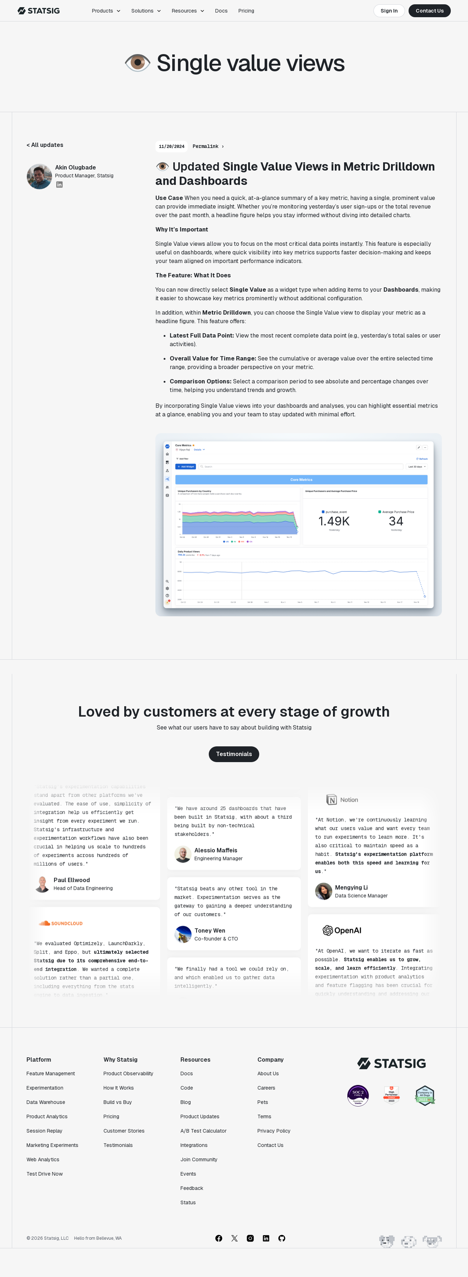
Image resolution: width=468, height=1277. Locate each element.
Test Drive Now (44, 1174)
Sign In (389, 11)
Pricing (246, 11)
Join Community (199, 1159)
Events (188, 1174)
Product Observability (128, 1073)
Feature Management (50, 1073)
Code (186, 1088)
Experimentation (44, 1088)
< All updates (44, 145)
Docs (221, 11)
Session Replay (44, 1131)
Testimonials (234, 754)
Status (188, 1202)
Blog (185, 1102)
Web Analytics (42, 1159)
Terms (264, 1116)
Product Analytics (47, 1116)
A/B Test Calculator (203, 1131)
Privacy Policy (274, 1131)
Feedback (191, 1188)
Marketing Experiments (52, 1145)
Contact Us (430, 11)
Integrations (194, 1145)
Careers (266, 1088)
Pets (262, 1102)
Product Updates (199, 1116)
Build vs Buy (117, 1102)
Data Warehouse (45, 1102)
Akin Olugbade (75, 167)
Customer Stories (124, 1131)
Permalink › (208, 146)
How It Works (118, 1088)
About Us (268, 1073)
